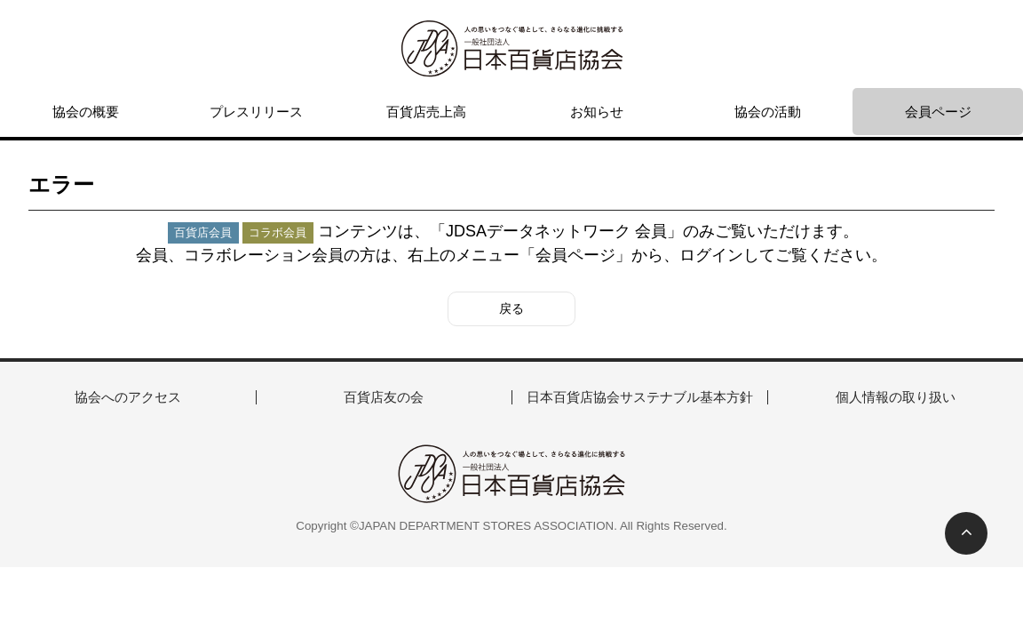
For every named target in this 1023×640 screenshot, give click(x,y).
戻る (511, 308)
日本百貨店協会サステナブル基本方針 (640, 396)
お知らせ (596, 111)
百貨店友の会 (384, 396)
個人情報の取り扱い (896, 396)
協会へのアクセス (128, 396)
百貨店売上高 (426, 111)
